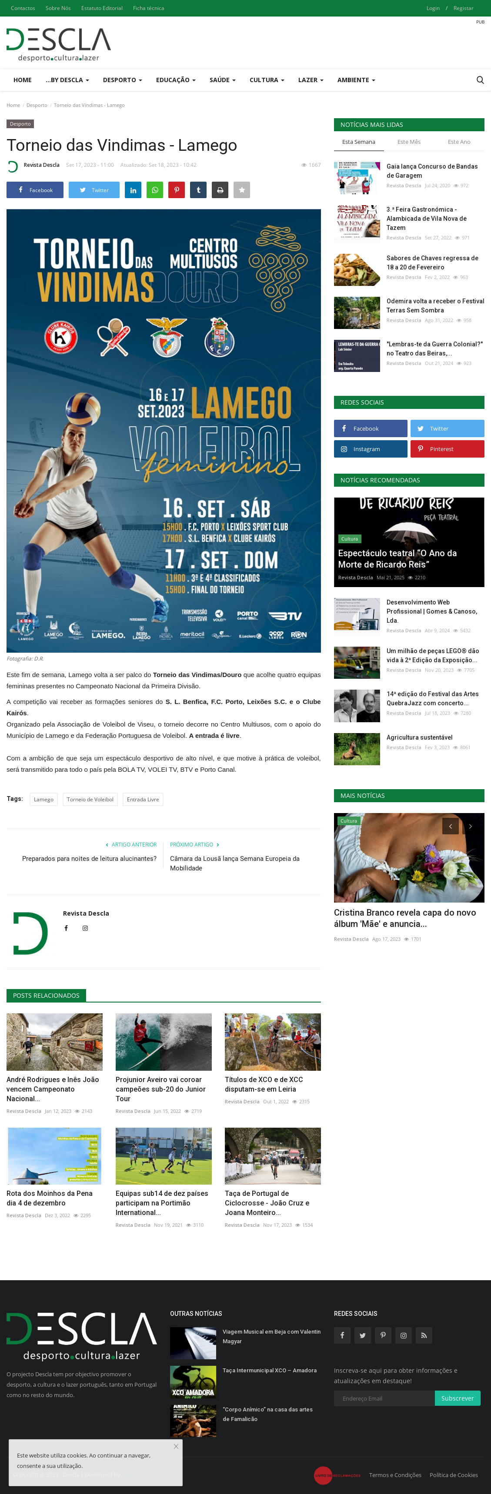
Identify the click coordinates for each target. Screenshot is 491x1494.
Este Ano (459, 142)
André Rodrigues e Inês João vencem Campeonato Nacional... (53, 1089)
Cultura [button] (267, 80)
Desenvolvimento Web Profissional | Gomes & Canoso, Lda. (432, 611)
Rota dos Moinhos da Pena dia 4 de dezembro (50, 1198)
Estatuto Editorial (102, 8)
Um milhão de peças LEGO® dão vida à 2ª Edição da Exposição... (433, 655)
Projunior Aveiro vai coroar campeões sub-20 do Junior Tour (161, 1089)
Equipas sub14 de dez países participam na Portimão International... (162, 1203)
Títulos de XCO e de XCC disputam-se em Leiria (264, 1084)
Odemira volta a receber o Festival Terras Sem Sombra (435, 306)
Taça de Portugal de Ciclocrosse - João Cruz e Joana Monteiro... (267, 1203)
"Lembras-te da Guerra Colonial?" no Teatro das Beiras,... (435, 349)
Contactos (23, 8)
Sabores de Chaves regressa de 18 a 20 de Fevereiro (432, 263)
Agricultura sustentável (420, 737)
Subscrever (457, 1398)
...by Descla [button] (67, 80)
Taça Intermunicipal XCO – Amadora (270, 1370)
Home (22, 80)
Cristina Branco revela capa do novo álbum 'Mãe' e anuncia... (405, 918)
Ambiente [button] (356, 80)
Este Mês (409, 142)
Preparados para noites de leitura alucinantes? (89, 859)
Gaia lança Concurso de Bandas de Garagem (432, 171)
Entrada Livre (143, 799)
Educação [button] (176, 80)
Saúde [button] (223, 80)
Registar (464, 8)
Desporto (37, 105)
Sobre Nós (58, 8)
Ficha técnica (148, 8)
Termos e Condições (395, 1475)
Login (433, 8)
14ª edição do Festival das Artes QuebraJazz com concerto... (433, 699)
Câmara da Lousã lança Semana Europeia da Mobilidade (235, 863)
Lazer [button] (311, 80)
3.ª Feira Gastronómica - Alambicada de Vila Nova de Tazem (427, 218)
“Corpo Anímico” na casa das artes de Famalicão (268, 1414)
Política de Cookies (454, 1475)
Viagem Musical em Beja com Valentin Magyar (272, 1336)
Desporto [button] (122, 80)
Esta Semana (358, 142)
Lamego (43, 799)
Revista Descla (33, 166)
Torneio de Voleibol (90, 799)
